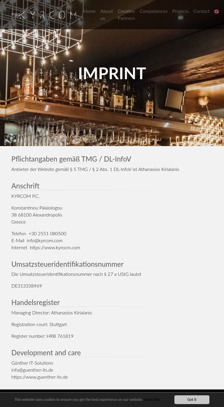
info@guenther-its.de (32, 370)
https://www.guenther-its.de (39, 377)
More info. (152, 399)
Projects (180, 11)
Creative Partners (126, 14)
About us (106, 14)
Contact (201, 11)
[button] (217, 11)
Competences (154, 11)
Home (89, 11)
